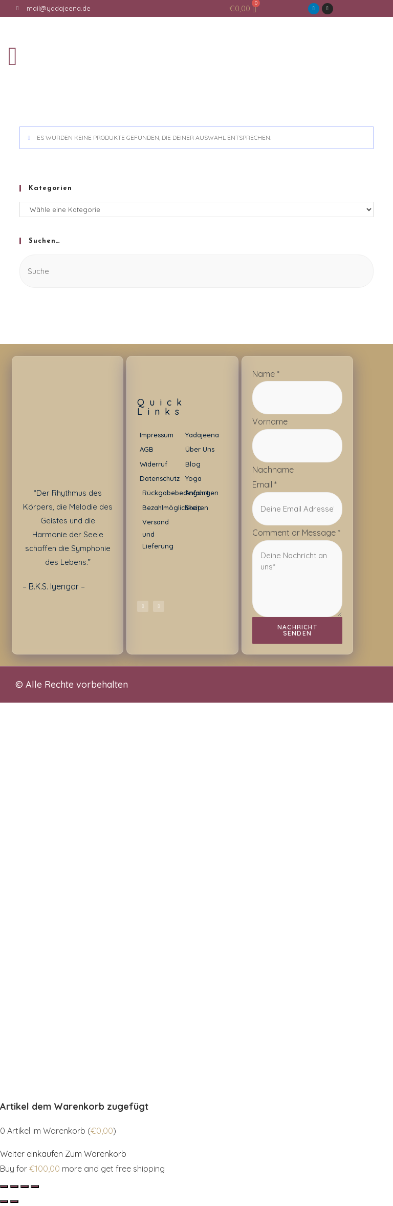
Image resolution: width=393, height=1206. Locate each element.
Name (265, 374)
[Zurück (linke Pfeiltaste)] (4, 1201)
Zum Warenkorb (95, 1154)
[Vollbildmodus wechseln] (24, 1186)
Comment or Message (296, 532)
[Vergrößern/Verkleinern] (35, 1186)
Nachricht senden (297, 630)
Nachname (273, 469)
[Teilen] (14, 1186)
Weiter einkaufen (31, 1154)
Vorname (270, 421)
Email (264, 484)
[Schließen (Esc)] (4, 1186)
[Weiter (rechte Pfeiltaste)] (14, 1201)
